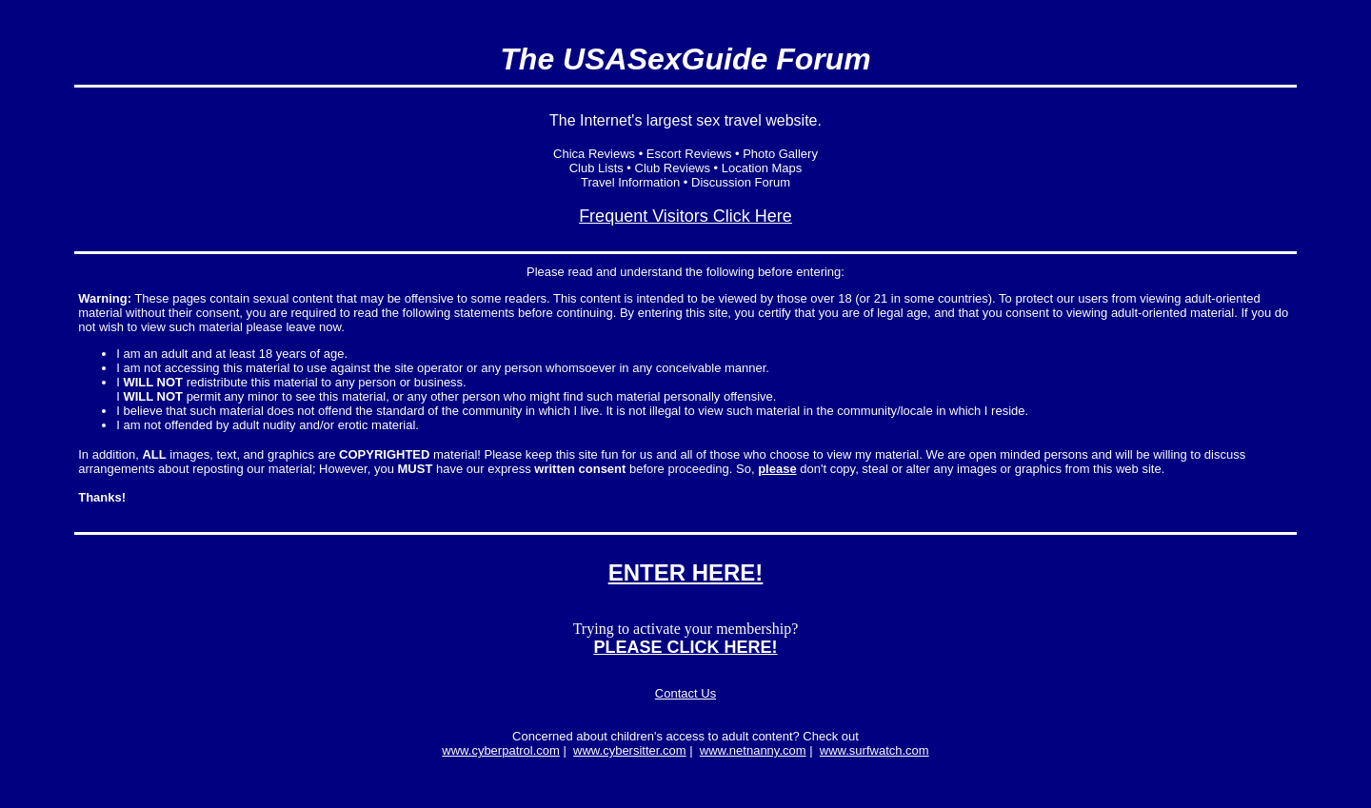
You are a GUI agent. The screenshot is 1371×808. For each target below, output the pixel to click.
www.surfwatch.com (874, 750)
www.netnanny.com (753, 750)
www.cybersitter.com (629, 750)
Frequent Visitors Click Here (685, 216)
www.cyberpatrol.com (501, 750)
